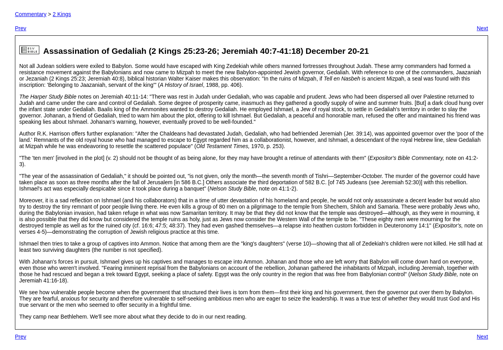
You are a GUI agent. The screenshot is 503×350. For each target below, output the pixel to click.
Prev (20, 28)
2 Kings (62, 14)
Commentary (30, 14)
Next (482, 28)
